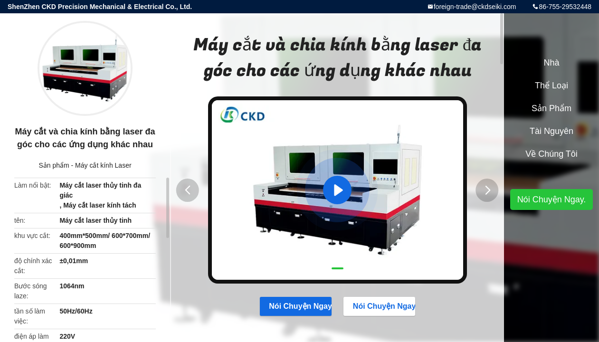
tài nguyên (551, 131)
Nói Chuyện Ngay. (296, 306)
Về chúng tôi (551, 154)
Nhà (551, 62)
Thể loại (551, 85)
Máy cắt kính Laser (103, 165)
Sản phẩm (53, 165)
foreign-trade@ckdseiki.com (475, 6)
